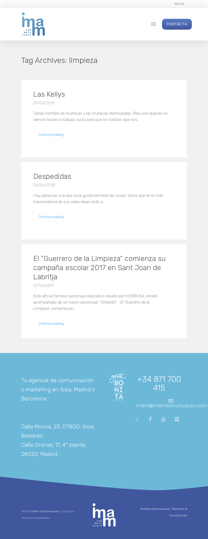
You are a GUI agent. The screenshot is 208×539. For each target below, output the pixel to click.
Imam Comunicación (45, 511)
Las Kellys (49, 94)
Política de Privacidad (155, 509)
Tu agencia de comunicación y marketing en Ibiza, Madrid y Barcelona (58, 389)
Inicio (179, 4)
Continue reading (51, 135)
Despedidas (52, 176)
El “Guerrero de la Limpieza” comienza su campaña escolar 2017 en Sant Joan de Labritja (99, 267)
